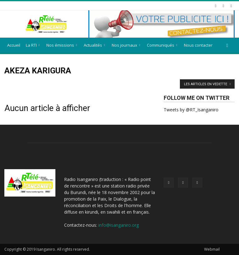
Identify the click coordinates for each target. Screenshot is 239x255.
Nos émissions (61, 45)
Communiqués (162, 45)
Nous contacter (198, 45)
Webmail (212, 249)
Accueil (13, 45)
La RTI (33, 45)
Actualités (94, 45)
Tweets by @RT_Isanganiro (191, 110)
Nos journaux (126, 45)
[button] (227, 45)
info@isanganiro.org (118, 225)
